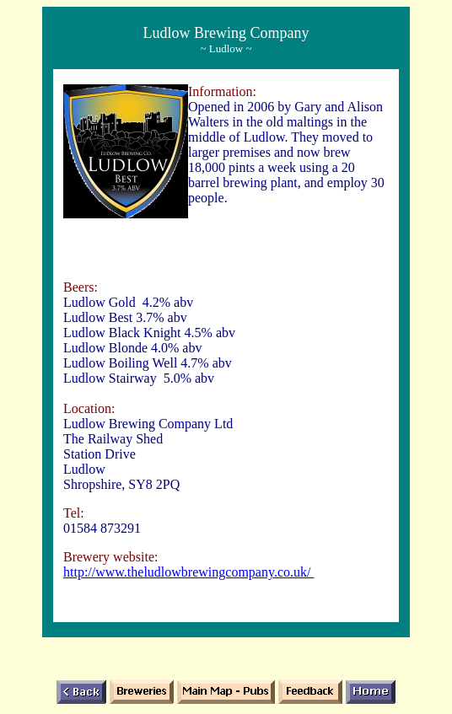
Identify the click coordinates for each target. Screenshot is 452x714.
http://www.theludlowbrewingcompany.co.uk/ (188, 572)
